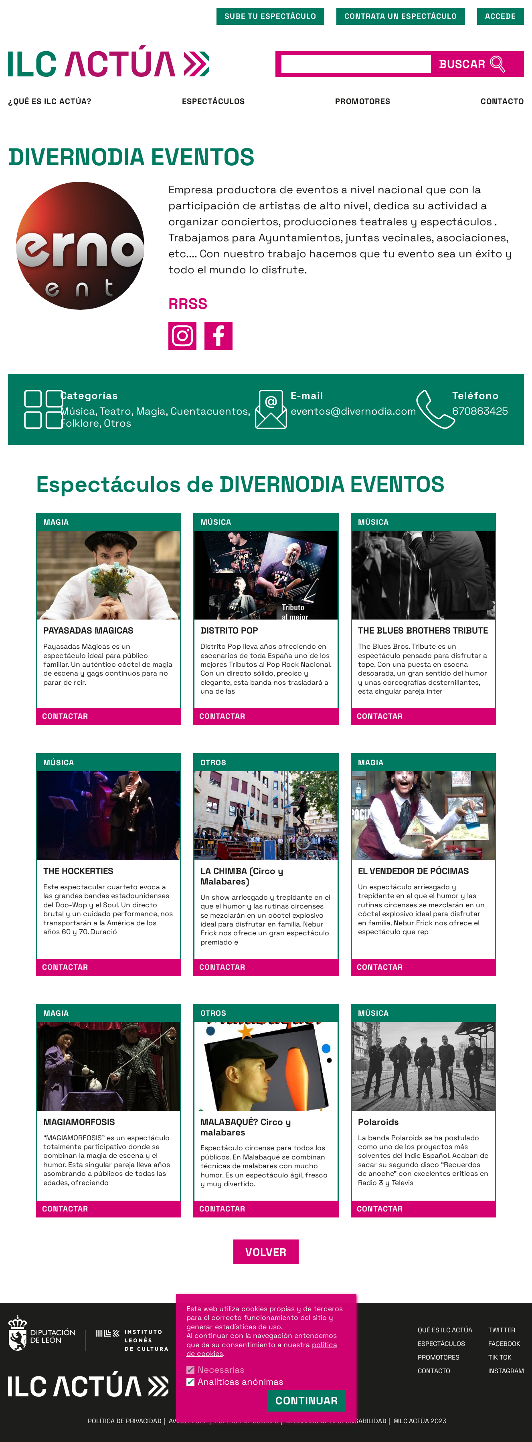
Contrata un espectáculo (400, 16)
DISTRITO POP (229, 630)
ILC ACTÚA (135, 61)
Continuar (306, 1401)
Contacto (502, 101)
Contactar (65, 716)
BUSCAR (462, 64)
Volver (266, 1252)
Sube (270, 16)
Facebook (504, 1344)
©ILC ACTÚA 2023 (420, 1421)
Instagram (506, 1371)
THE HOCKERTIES (78, 871)
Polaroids (378, 1122)
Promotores (362, 101)
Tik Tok (500, 1358)
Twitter (501, 1330)
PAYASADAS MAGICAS (88, 630)
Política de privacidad (125, 1421)
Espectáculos (213, 101)
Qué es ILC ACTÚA (445, 1330)
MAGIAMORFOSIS (79, 1122)
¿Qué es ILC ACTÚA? (50, 101)
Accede (500, 16)
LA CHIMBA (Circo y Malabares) (241, 876)
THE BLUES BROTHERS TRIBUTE (423, 630)
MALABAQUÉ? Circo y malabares (245, 1127)
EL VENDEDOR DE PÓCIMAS (413, 871)
